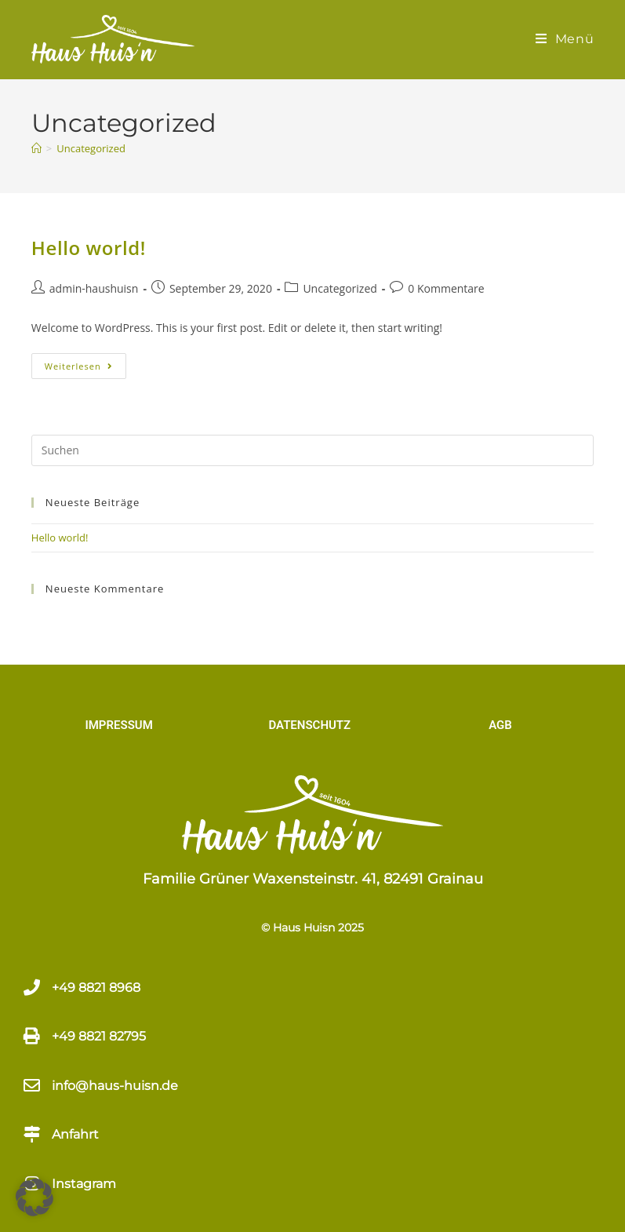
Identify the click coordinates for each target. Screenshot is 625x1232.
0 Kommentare (446, 288)
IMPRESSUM (118, 725)
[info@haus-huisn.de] (32, 1085)
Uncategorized (90, 148)
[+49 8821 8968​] (32, 987)
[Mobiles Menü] (565, 38)
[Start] (36, 148)
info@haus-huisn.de (115, 1085)
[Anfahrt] (32, 1134)
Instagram (84, 1183)
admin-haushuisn (94, 288)
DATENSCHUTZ (309, 725)
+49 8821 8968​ (96, 987)
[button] (34, 1197)
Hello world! (88, 248)
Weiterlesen (85, 362)
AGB (500, 725)
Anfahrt (75, 1134)
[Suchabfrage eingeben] (312, 450)
